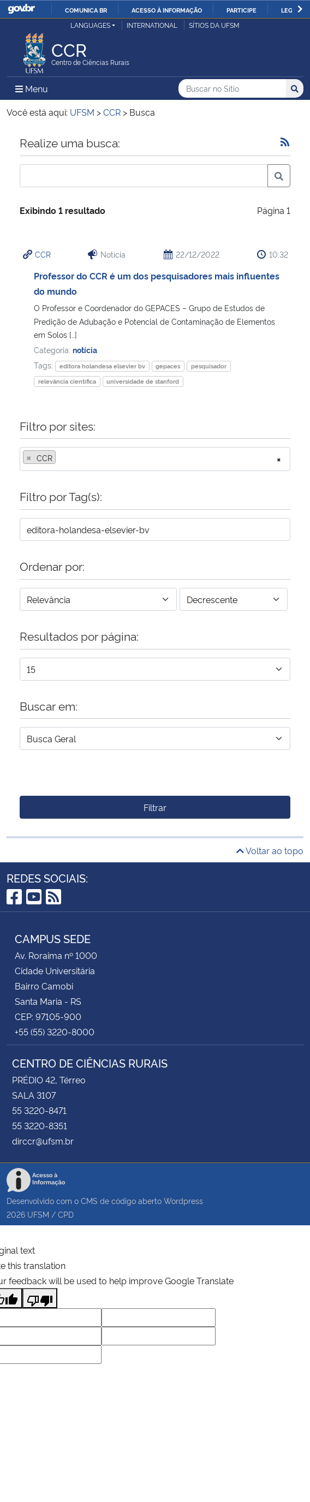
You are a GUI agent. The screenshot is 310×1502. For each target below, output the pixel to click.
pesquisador (208, 366)
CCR (43, 254)
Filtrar (155, 807)
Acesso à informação (167, 9)
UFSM (38, 1214)
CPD (66, 1214)
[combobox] (155, 459)
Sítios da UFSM (214, 24)
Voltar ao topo (269, 850)
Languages (90, 24)
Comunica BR (86, 9)
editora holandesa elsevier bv (102, 366)
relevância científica (67, 381)
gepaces (168, 366)
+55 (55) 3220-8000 (54, 1032)
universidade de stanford (142, 381)
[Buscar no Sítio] (232, 88)
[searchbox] (61, 458)
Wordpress (183, 1200)
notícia (85, 349)
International (152, 24)
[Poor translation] (39, 1298)
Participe (241, 9)
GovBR (21, 9)
